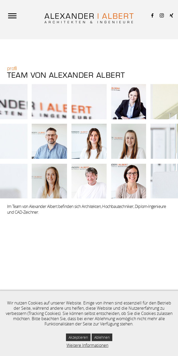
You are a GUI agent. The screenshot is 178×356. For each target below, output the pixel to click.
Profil (12, 68)
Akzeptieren (78, 337)
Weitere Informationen (87, 345)
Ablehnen (102, 337)
